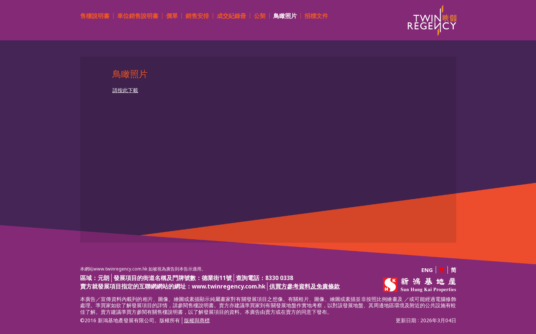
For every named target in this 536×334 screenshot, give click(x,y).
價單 (172, 16)
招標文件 (316, 16)
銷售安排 (197, 16)
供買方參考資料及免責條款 (304, 286)
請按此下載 (125, 90)
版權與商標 (197, 320)
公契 (260, 16)
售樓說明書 (94, 16)
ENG (427, 269)
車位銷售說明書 (137, 16)
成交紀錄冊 (231, 16)
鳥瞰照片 (285, 16)
